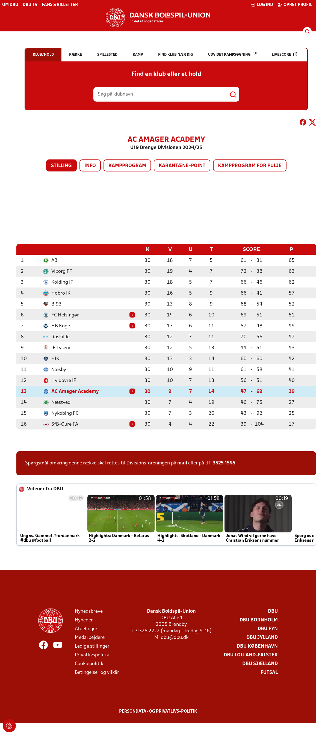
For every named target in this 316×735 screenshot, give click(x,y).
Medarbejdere (90, 637)
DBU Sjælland (260, 663)
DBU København (257, 646)
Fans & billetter (60, 5)
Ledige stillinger (92, 646)
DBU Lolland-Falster (251, 655)
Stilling (61, 166)
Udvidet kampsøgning (232, 54)
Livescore (284, 54)
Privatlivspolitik (92, 655)
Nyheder (84, 620)
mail (182, 463)
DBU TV (30, 5)
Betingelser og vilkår (97, 672)
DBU (273, 611)
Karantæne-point (182, 166)
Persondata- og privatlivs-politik (158, 711)
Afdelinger (86, 628)
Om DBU (10, 5)
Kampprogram (127, 166)
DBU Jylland (262, 637)
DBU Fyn (268, 628)
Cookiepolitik (89, 663)
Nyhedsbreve (89, 611)
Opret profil (294, 4)
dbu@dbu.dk (174, 637)
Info (90, 166)
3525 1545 (224, 463)
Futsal (269, 672)
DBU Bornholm (259, 620)
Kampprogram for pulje (250, 166)
